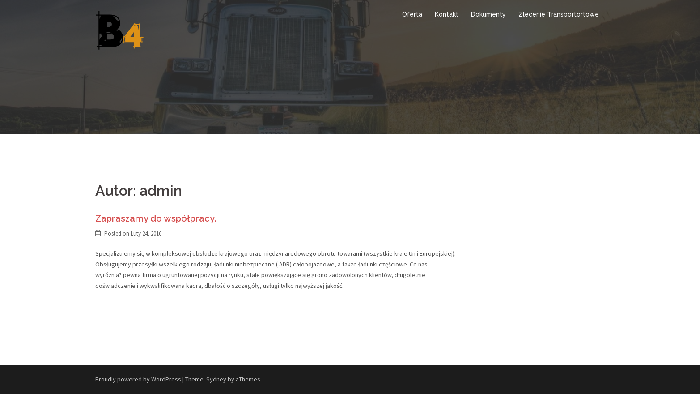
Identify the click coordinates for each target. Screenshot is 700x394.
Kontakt (446, 14)
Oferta (412, 14)
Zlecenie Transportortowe (558, 14)
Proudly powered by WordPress (138, 379)
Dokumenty (488, 14)
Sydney (216, 379)
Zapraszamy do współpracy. (155, 218)
